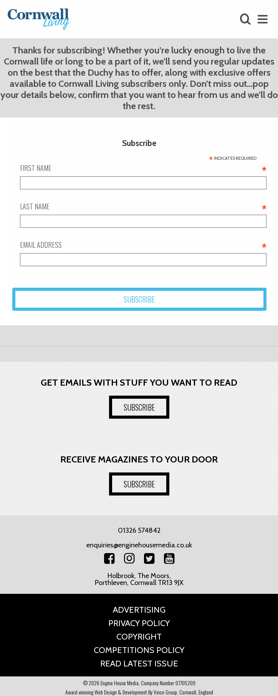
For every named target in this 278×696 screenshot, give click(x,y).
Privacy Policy (139, 623)
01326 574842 (139, 530)
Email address (143, 244)
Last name (143, 206)
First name (143, 167)
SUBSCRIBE (139, 407)
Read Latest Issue (139, 663)
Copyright (139, 636)
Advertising (139, 610)
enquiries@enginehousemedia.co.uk (139, 545)
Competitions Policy (139, 650)
